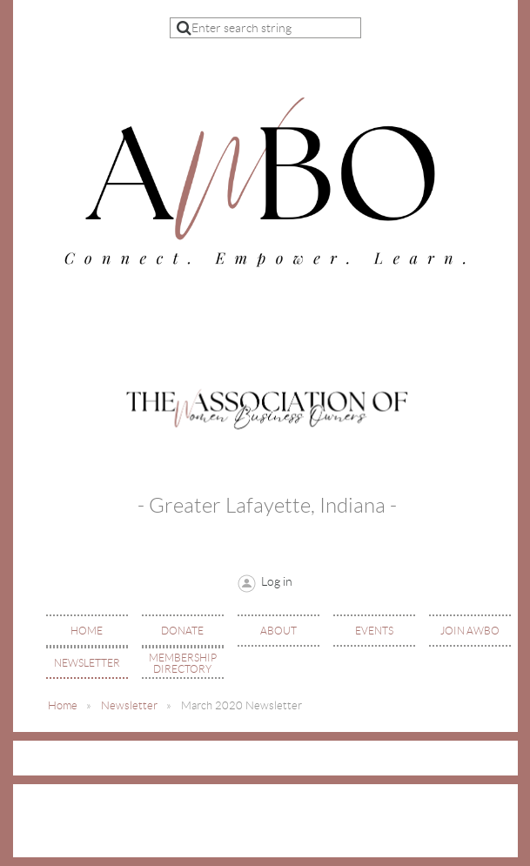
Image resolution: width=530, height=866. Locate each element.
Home (62, 705)
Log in (276, 581)
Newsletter (129, 705)
